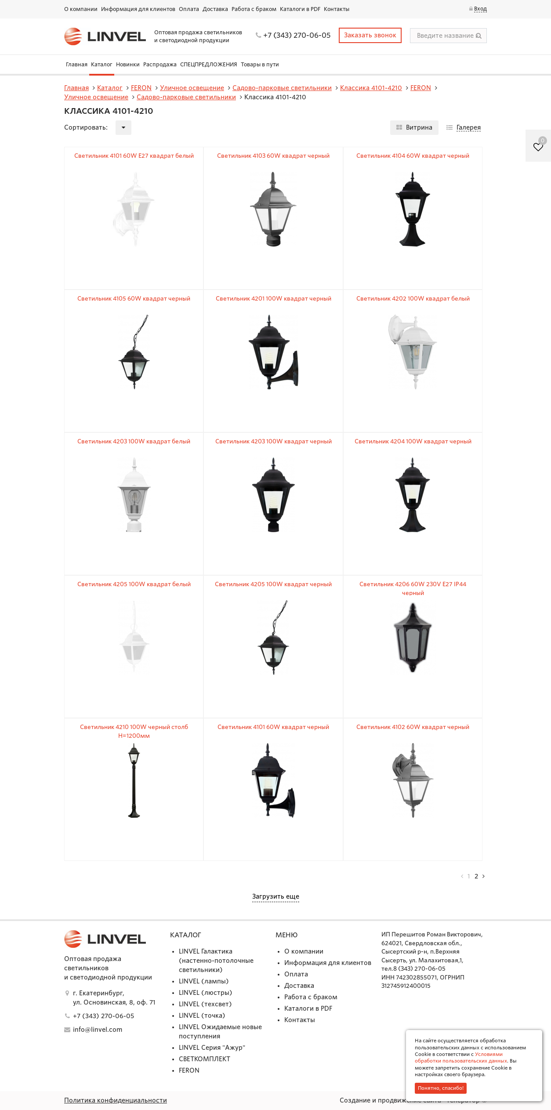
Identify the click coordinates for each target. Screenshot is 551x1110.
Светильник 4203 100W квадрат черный (273, 441)
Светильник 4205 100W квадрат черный (273, 584)
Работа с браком (254, 9)
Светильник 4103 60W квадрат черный (273, 155)
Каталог (101, 64)
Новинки (128, 64)
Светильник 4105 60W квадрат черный (133, 298)
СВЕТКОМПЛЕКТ (204, 1059)
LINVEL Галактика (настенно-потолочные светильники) (216, 960)
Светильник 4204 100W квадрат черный (413, 441)
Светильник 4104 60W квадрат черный (412, 155)
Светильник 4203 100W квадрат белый (133, 441)
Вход (480, 8)
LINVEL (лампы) (204, 981)
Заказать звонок (370, 35)
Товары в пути (260, 64)
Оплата (189, 9)
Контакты (336, 9)
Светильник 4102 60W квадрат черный (412, 727)
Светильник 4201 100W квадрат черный (273, 298)
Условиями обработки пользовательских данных (461, 1057)
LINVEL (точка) (202, 1015)
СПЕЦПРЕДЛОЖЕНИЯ (208, 64)
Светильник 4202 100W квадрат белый (413, 298)
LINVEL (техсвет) (205, 1004)
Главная (76, 64)
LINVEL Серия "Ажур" (212, 1047)
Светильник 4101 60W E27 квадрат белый (134, 155)
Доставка (215, 9)
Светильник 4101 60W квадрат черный (273, 727)
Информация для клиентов (138, 9)
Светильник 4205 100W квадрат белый (134, 584)
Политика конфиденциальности (115, 1100)
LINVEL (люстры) (205, 992)
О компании (81, 9)
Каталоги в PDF (300, 9)
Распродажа (160, 64)
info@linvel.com (97, 1029)
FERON (189, 1070)
